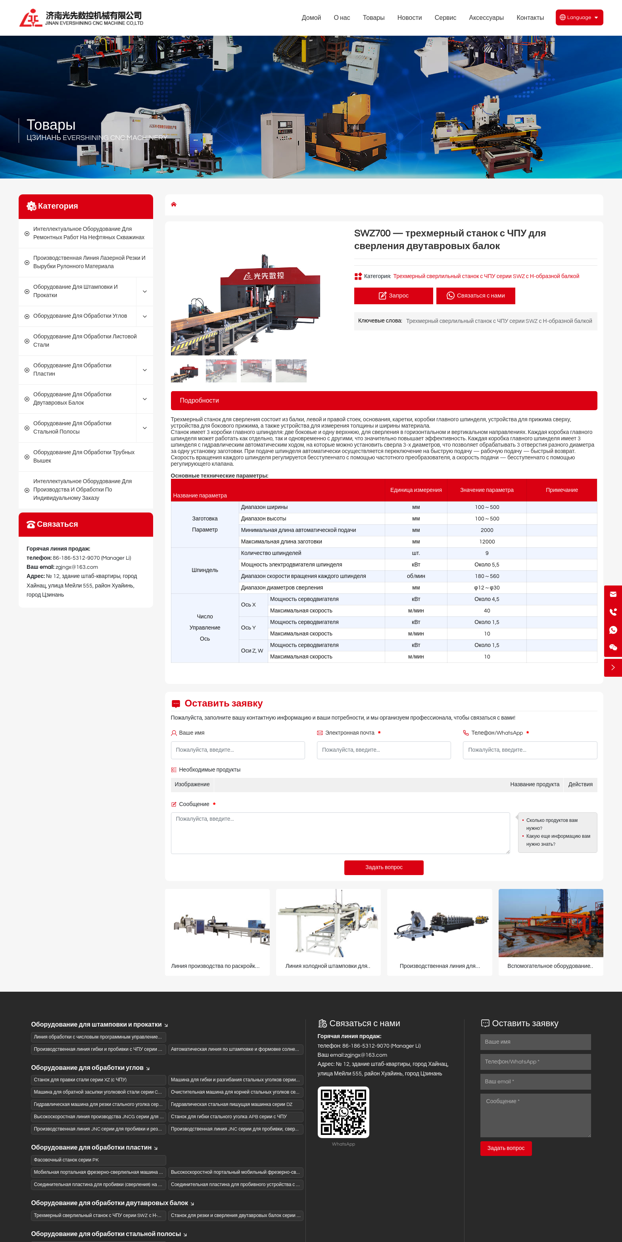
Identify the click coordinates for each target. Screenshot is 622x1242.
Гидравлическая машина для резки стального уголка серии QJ (102, 1104)
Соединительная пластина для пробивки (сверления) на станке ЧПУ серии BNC (121, 1184)
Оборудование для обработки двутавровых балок (113, 1203)
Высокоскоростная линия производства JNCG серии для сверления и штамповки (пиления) (134, 1116)
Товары (51, 125)
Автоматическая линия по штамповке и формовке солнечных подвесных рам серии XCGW (271, 1049)
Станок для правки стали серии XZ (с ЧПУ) (80, 1080)
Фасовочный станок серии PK (66, 1160)
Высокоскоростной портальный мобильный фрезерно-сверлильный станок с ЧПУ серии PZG (273, 1172)
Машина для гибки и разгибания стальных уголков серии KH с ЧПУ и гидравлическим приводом (276, 1080)
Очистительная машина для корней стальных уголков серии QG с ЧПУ (248, 1092)
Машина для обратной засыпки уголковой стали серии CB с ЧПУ (104, 1092)
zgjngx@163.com (77, 567)
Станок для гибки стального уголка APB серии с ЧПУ (229, 1116)
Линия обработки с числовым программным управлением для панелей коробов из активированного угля (149, 1037)
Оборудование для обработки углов (91, 1068)
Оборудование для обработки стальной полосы (109, 1234)
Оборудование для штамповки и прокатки (100, 1024)
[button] (332, 291)
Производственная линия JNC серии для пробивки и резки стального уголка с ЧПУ (124, 1129)
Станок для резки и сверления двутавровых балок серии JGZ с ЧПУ (245, 1215)
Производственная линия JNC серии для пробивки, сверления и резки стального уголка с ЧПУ (274, 1129)
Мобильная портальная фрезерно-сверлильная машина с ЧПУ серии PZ (114, 1172)
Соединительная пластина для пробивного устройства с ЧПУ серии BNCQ (252, 1184)
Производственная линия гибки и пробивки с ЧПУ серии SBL (100, 1049)
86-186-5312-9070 (76, 558)
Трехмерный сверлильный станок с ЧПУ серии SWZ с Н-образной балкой (486, 276)
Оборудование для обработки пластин (95, 1147)
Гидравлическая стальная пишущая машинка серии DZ (231, 1104)
